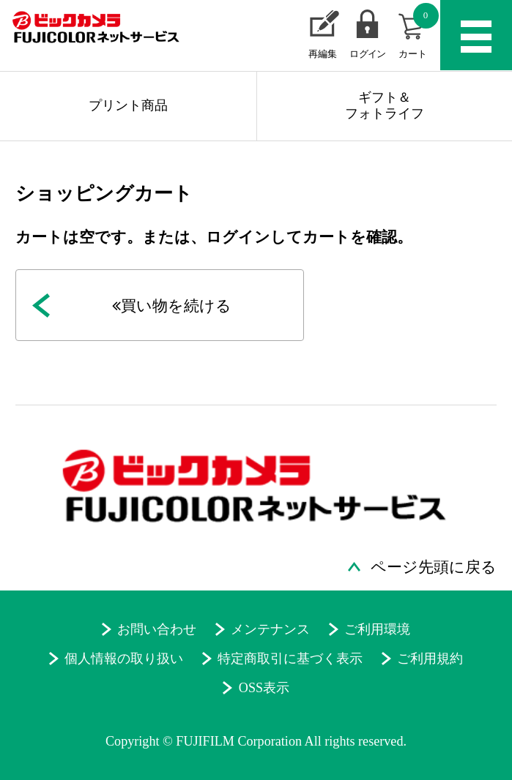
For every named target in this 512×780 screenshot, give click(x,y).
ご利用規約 (430, 658)
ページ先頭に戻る (434, 567)
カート (418, 31)
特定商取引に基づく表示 (290, 658)
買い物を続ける (171, 306)
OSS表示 (264, 687)
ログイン (367, 53)
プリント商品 (128, 105)
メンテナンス (270, 629)
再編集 (322, 53)
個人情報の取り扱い (123, 658)
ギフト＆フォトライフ (384, 105)
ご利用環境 (377, 629)
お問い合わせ (156, 629)
